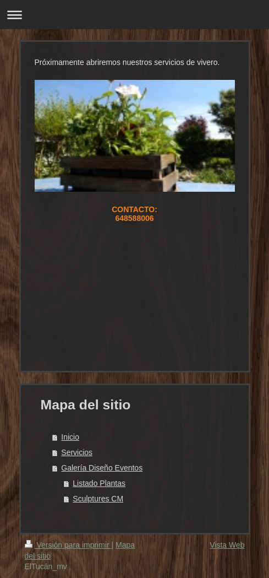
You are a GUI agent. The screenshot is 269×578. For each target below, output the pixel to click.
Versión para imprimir (68, 545)
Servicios (76, 452)
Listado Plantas (99, 483)
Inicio (70, 437)
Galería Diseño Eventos (101, 467)
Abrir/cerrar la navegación (134, 14)
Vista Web (227, 545)
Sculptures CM (98, 498)
